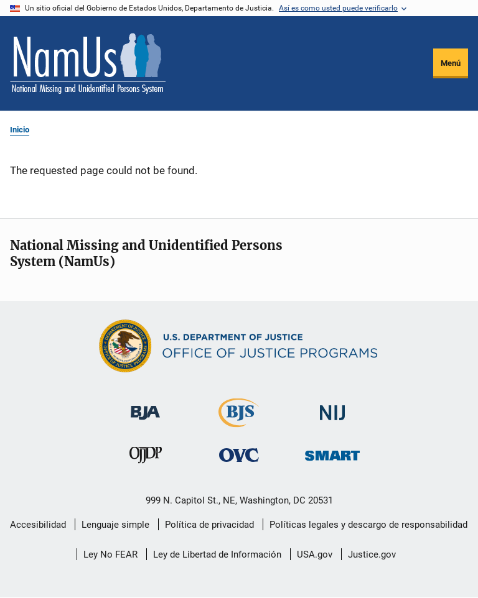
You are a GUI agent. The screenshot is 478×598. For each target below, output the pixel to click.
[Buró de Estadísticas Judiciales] (238, 422)
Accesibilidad (38, 524)
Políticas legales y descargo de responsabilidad (368, 524)
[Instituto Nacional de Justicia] (332, 407)
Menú (451, 63)
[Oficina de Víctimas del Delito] (239, 455)
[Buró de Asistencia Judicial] (145, 407)
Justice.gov (372, 554)
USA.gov (314, 554)
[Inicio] (88, 63)
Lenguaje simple (115, 524)
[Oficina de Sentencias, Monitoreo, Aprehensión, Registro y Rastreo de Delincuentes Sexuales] (332, 452)
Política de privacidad (209, 524)
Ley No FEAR (110, 554)
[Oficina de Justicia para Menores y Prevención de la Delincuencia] (145, 458)
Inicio (19, 129)
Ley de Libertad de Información (217, 554)
